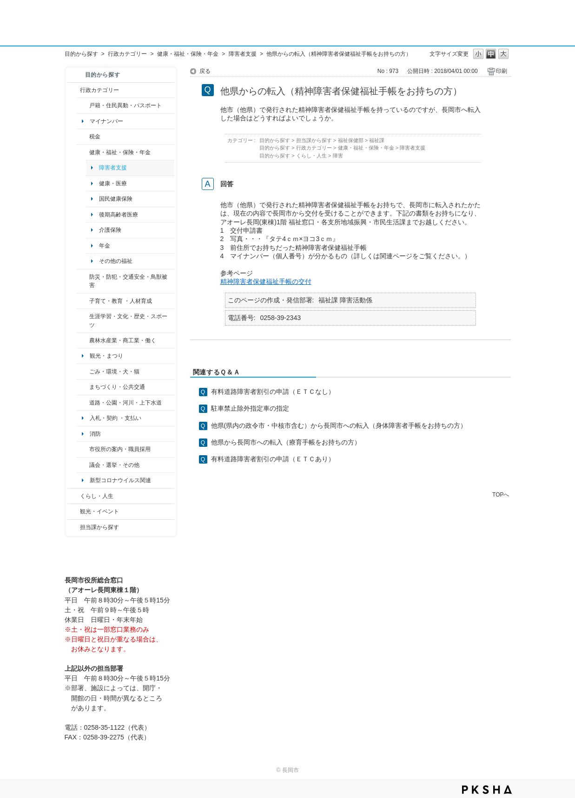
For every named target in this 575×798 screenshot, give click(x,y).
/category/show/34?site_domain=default (83, 340)
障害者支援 (243, 54)
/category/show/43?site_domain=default (83, 320)
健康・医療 (113, 183)
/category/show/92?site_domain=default (83, 136)
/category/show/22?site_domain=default (83, 371)
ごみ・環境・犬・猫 (114, 371)
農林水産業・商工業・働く (122, 340)
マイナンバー (106, 121)
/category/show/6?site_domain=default (83, 387)
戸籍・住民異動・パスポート (125, 105)
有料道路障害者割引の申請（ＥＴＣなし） (273, 391)
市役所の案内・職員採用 (120, 449)
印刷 (501, 71)
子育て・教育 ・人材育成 (120, 301)
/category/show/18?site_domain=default (74, 511)
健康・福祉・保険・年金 (187, 54)
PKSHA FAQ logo (487, 790)
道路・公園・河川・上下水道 (125, 402)
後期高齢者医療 (118, 214)
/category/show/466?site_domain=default (83, 465)
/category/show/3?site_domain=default (74, 90)
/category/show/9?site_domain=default (74, 527)
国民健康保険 (115, 199)
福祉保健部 (351, 140)
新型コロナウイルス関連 (120, 480)
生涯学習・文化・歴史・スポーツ (128, 320)
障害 (338, 155)
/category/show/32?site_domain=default (83, 449)
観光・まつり (106, 356)
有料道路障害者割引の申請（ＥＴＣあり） (273, 459)
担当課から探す (99, 527)
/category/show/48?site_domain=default (83, 301)
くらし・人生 (96, 496)
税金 (94, 136)
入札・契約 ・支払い (115, 418)
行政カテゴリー (127, 54)
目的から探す (81, 54)
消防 (95, 434)
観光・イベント (99, 511)
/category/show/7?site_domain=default (83, 105)
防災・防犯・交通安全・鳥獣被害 (128, 281)
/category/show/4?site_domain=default (83, 152)
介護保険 (110, 230)
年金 (104, 245)
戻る (205, 71)
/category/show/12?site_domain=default (74, 496)
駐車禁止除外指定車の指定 (250, 408)
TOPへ (500, 494)
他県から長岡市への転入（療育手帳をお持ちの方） (286, 442)
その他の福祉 (115, 261)
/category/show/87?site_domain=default (83, 403)
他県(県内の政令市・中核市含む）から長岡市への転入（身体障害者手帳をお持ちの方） (339, 425)
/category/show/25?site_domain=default (83, 281)
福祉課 (376, 140)
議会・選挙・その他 (114, 465)
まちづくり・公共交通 (117, 387)
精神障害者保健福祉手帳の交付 (265, 281)
